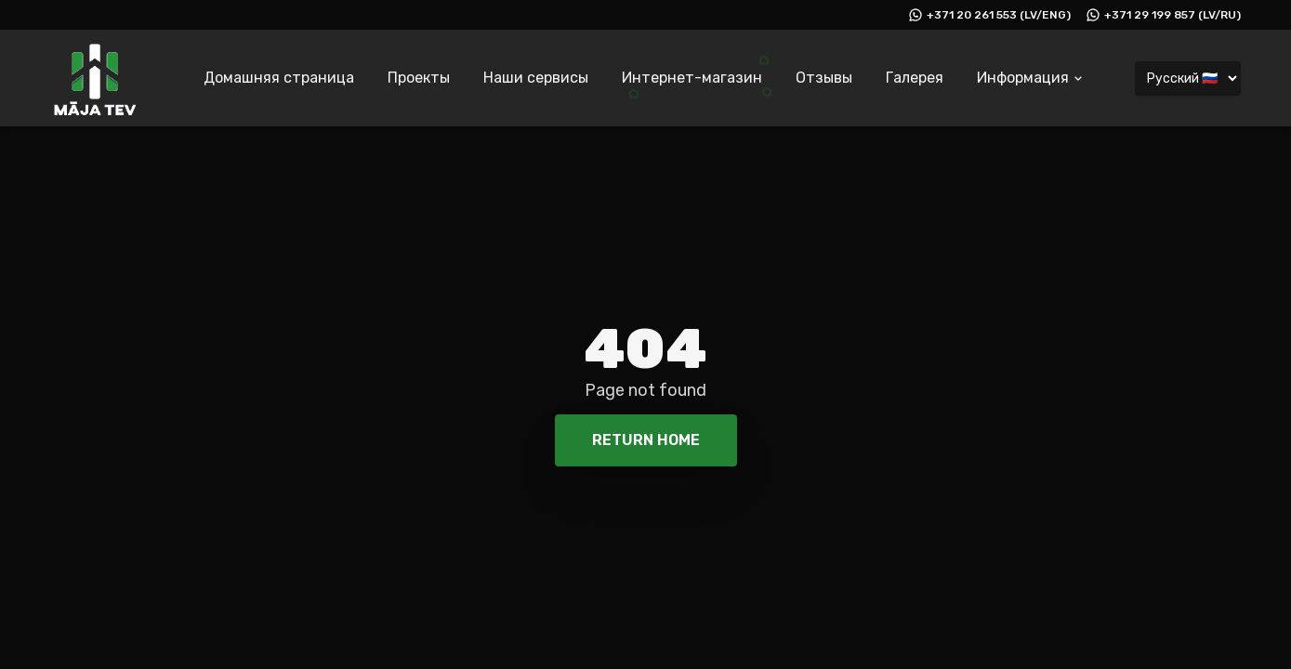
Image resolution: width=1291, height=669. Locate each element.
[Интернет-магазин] (692, 81)
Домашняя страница (279, 77)
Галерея (914, 77)
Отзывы (824, 77)
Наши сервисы (535, 77)
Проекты (419, 77)
